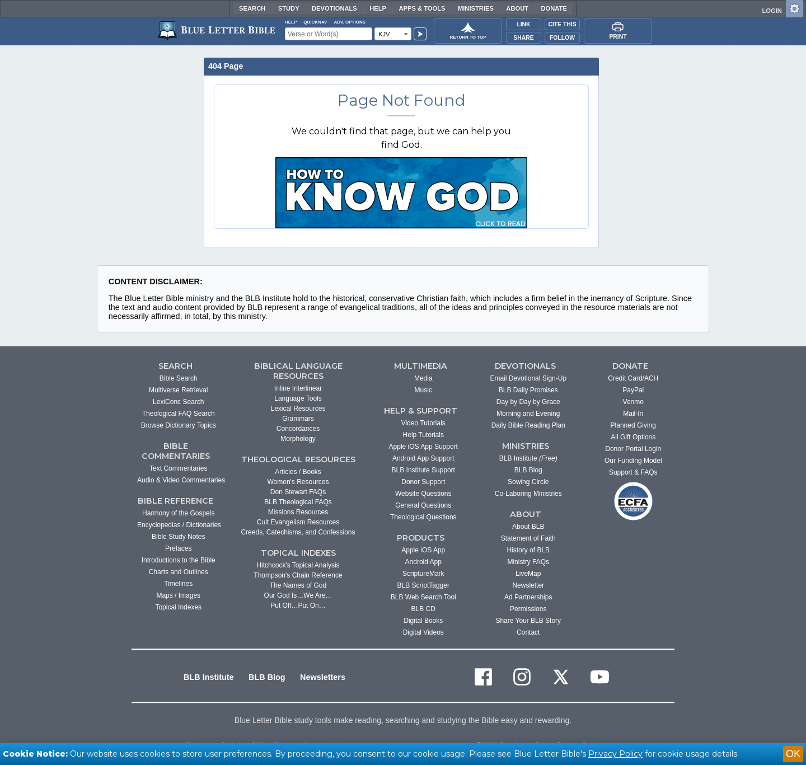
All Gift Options (633, 437)
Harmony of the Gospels (178, 513)
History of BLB (528, 550)
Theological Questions (423, 517)
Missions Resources (298, 512)
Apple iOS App (423, 550)
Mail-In (633, 413)
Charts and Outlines (178, 572)
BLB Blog (528, 470)
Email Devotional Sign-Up (528, 378)
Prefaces (178, 548)
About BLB (528, 527)
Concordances (298, 429)
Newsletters (322, 677)
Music (423, 390)
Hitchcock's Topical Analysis (297, 565)
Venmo (633, 402)
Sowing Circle (528, 482)
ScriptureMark (423, 574)
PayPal (633, 390)
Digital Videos (423, 632)
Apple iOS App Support (423, 446)
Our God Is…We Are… (298, 595)
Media (423, 378)
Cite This (562, 24)
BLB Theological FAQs (298, 502)
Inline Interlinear (298, 388)
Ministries (476, 8)
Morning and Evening (528, 413)
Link (523, 24)
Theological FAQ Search (178, 413)
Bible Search (179, 378)
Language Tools (298, 398)
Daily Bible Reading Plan (528, 425)
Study (288, 8)
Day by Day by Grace (528, 402)
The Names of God (298, 585)
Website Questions (423, 494)
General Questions (423, 505)
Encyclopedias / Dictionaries (179, 525)
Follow (562, 38)
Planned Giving (633, 425)
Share (523, 38)
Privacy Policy (615, 754)
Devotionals (334, 8)
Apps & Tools (422, 8)
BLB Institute (528, 458)
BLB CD (423, 609)
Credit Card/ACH (633, 378)
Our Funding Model (633, 460)
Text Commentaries (178, 468)
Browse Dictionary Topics (178, 425)
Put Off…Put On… (297, 605)
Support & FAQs (633, 472)
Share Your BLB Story (528, 621)
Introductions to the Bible (178, 560)
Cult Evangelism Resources (298, 522)
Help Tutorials (423, 435)
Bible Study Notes (178, 537)
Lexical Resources (297, 408)
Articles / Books (298, 472)
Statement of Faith (528, 538)
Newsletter (528, 585)
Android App (423, 562)
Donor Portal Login (633, 449)
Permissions (528, 609)
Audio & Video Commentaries (181, 480)
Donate (553, 8)
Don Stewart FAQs (298, 492)
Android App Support (423, 458)
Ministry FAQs (528, 562)
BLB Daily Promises (528, 390)
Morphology (298, 439)
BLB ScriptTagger (423, 585)
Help (377, 8)
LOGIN (771, 10)
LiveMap (528, 574)
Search (252, 8)
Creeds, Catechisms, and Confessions (298, 532)
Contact (528, 632)
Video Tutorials (423, 423)
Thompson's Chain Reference (298, 575)
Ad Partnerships (528, 597)
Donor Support (423, 482)
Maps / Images (178, 595)
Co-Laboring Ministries (528, 494)
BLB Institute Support (423, 470)
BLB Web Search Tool (423, 597)
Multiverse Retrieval (178, 390)
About (517, 8)
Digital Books (423, 621)
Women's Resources (298, 482)
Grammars (298, 419)
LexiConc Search (178, 402)
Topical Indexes (178, 607)
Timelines (178, 584)
